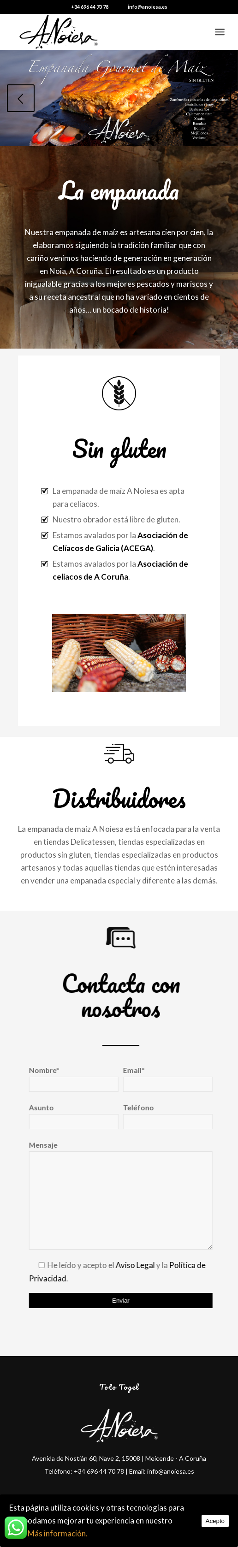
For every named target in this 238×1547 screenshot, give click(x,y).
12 (159, 137)
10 (145, 137)
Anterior (21, 98)
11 (152, 137)
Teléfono (163, 1116)
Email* (163, 1079)
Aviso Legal (130, 1265)
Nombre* (69, 1079)
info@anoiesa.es (147, 7)
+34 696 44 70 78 (89, 7)
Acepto (215, 1520)
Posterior (217, 98)
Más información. (58, 1533)
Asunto (69, 1116)
